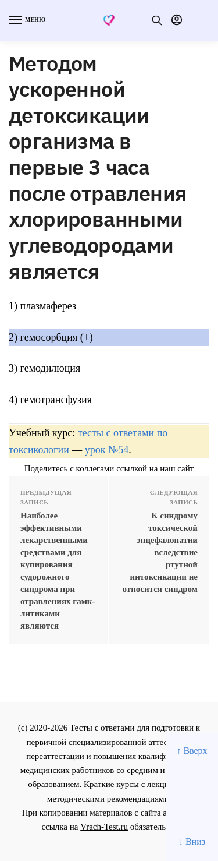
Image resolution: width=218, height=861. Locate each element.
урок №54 (106, 450)
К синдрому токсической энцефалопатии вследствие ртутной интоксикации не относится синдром (160, 552)
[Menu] (26, 20)
